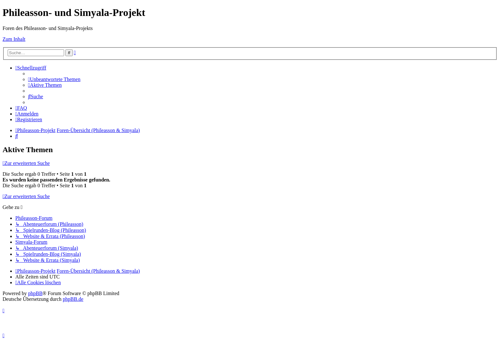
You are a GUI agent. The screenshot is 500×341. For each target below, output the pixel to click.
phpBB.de (73, 299)
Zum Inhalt (14, 39)
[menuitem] (54, 79)
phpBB (35, 293)
